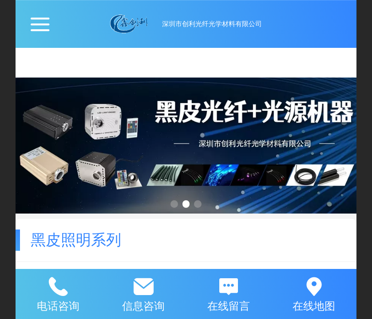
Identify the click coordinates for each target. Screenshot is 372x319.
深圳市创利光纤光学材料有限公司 (212, 23)
